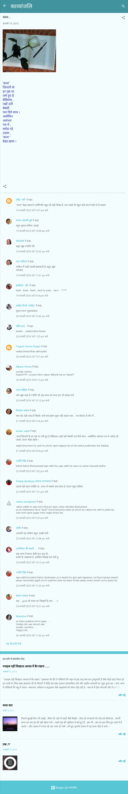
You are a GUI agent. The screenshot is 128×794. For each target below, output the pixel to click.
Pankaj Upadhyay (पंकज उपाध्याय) (33, 481)
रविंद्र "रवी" (21, 199)
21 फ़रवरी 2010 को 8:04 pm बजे (32, 451)
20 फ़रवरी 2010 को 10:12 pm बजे (32, 400)
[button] (123, 18)
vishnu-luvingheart (26, 501)
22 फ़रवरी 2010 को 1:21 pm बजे (32, 491)
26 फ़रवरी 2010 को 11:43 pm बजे (32, 635)
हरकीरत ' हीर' (22, 285)
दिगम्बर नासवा (22, 410)
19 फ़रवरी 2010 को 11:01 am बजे (32, 275)
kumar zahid (22, 431)
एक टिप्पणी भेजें (13, 643)
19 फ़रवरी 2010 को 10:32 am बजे (32, 251)
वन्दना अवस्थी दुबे (24, 220)
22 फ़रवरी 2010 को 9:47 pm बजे (32, 518)
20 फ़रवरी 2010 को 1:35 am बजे (32, 336)
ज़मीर (18, 528)
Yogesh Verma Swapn (28, 346)
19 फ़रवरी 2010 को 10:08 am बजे (32, 230)
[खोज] (123, 7)
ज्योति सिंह (21, 460)
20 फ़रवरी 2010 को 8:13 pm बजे (32, 379)
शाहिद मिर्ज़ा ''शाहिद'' (25, 305)
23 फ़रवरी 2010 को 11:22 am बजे (32, 585)
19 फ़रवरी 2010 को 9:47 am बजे (32, 210)
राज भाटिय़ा (21, 261)
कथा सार (7, 705)
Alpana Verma (24, 366)
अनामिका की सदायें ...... (27, 548)
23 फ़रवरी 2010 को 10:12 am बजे (32, 562)
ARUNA (20, 240)
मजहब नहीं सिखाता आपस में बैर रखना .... (26, 666)
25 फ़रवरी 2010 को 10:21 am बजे (32, 606)
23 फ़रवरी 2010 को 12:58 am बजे (32, 538)
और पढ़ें (121, 695)
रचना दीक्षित (21, 389)
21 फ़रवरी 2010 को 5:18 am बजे (32, 421)
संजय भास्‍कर (22, 595)
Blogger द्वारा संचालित (64, 787)
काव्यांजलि (21, 6)
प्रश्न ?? (6, 744)
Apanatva (21, 616)
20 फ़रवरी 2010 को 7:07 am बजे (32, 356)
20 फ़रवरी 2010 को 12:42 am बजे (32, 316)
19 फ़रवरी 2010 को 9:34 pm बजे (32, 295)
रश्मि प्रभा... (21, 326)
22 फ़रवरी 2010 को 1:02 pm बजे (32, 471)
